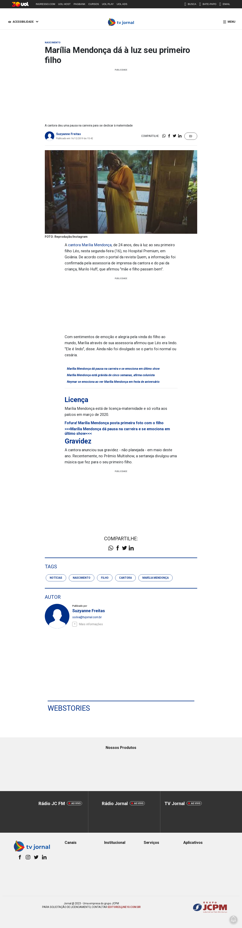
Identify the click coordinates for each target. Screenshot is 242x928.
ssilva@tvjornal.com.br (87, 617)
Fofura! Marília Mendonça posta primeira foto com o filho (114, 423)
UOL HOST (64, 4)
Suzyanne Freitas (68, 134)
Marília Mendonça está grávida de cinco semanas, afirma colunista (111, 375)
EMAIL (224, 4)
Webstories (69, 708)
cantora (125, 577)
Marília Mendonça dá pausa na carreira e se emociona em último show (113, 368)
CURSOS (93, 4)
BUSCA (190, 4)
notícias (56, 577)
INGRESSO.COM (45, 4)
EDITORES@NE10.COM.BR (124, 907)
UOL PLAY (108, 4)
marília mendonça (155, 577)
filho (105, 577)
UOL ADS (122, 4)
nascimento (81, 577)
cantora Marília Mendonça (90, 245)
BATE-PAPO (207, 4)
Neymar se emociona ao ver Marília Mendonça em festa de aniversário (113, 382)
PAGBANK (79, 4)
